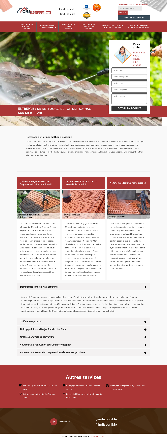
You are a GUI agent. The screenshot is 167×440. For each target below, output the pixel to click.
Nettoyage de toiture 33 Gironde (27, 26)
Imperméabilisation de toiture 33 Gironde (112, 26)
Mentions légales (98, 437)
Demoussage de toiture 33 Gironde (47, 26)
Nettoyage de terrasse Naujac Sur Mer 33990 (83, 387)
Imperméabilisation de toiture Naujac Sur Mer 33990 (84, 396)
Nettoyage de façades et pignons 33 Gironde (138, 26)
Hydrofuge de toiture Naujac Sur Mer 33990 (39, 396)
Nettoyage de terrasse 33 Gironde (88, 26)
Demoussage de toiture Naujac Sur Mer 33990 (40, 387)
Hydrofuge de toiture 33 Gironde (68, 26)
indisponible (66, 9)
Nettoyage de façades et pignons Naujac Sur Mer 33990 (127, 387)
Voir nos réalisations (134, 18)
